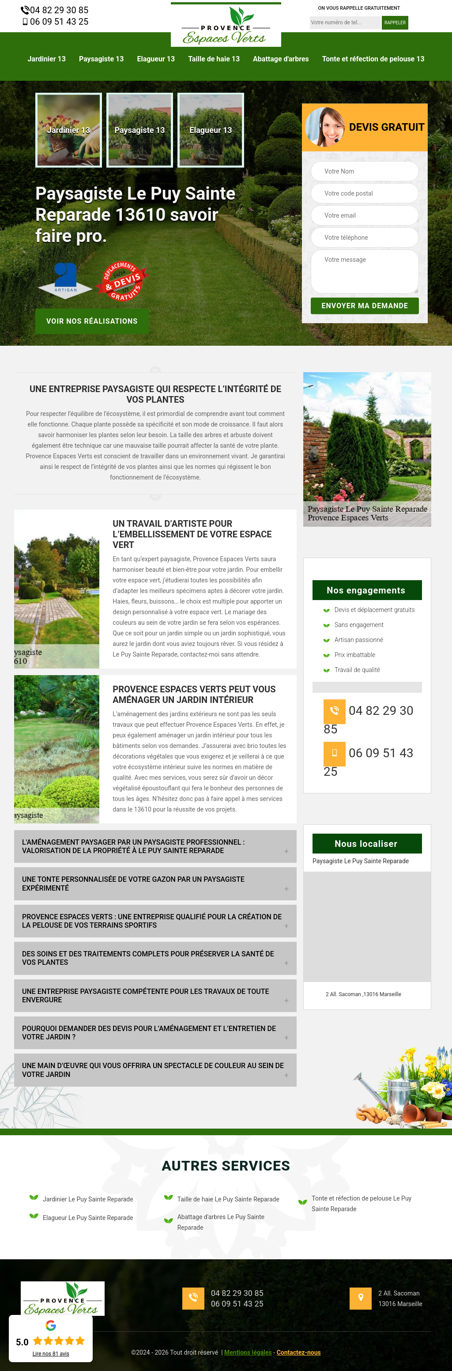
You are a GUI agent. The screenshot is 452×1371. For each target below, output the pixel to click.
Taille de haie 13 (214, 59)
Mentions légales (248, 1352)
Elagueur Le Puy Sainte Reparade (81, 1218)
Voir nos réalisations (92, 321)
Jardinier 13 (46, 59)
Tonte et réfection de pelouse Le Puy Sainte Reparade (354, 1203)
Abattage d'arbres (281, 59)
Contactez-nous (299, 1352)
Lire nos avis (51, 1354)
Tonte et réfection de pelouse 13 (373, 59)
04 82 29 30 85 (54, 10)
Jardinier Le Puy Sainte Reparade (81, 1199)
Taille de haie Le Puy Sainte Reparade (221, 1199)
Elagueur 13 (156, 59)
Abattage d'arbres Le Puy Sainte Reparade (214, 1222)
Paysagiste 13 (101, 59)
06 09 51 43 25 (54, 21)
